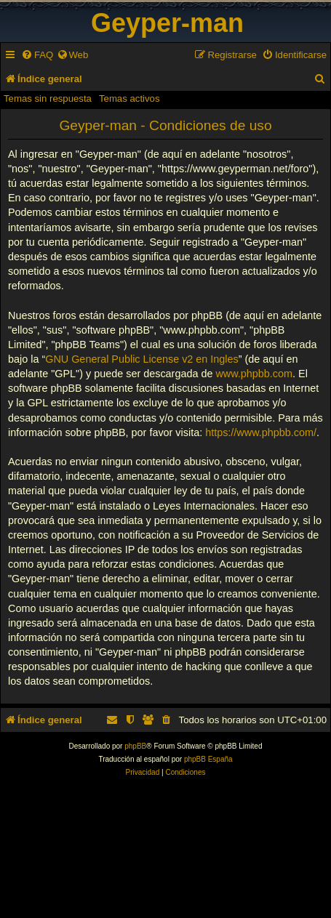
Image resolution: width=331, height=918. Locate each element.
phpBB (135, 746)
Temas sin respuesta (48, 98)
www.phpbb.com (253, 373)
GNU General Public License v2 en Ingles (142, 359)
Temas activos (129, 98)
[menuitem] (37, 54)
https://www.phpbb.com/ (260, 432)
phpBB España (208, 759)
